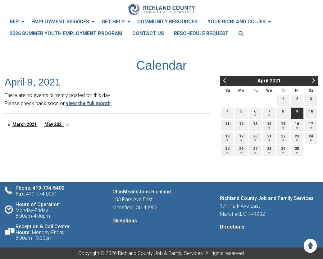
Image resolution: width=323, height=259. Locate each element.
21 (269, 137)
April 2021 (269, 81)
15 (283, 125)
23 (297, 137)
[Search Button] (241, 34)
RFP (14, 22)
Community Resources (167, 22)
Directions (124, 221)
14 (269, 125)
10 (311, 112)
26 (241, 150)
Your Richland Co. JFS (236, 22)
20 (255, 137)
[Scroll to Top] (310, 246)
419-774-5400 (48, 188)
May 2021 (54, 124)
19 (241, 137)
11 (227, 125)
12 (241, 125)
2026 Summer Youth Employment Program (66, 33)
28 (269, 150)
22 (283, 137)
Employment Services (60, 22)
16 (297, 125)
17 (311, 125)
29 (283, 150)
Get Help (113, 22)
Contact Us (148, 33)
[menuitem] (15, 22)
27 (255, 150)
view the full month (88, 103)
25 (227, 150)
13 (255, 125)
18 (227, 137)
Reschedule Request (201, 33)
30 (297, 150)
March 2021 (24, 124)
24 (311, 137)
